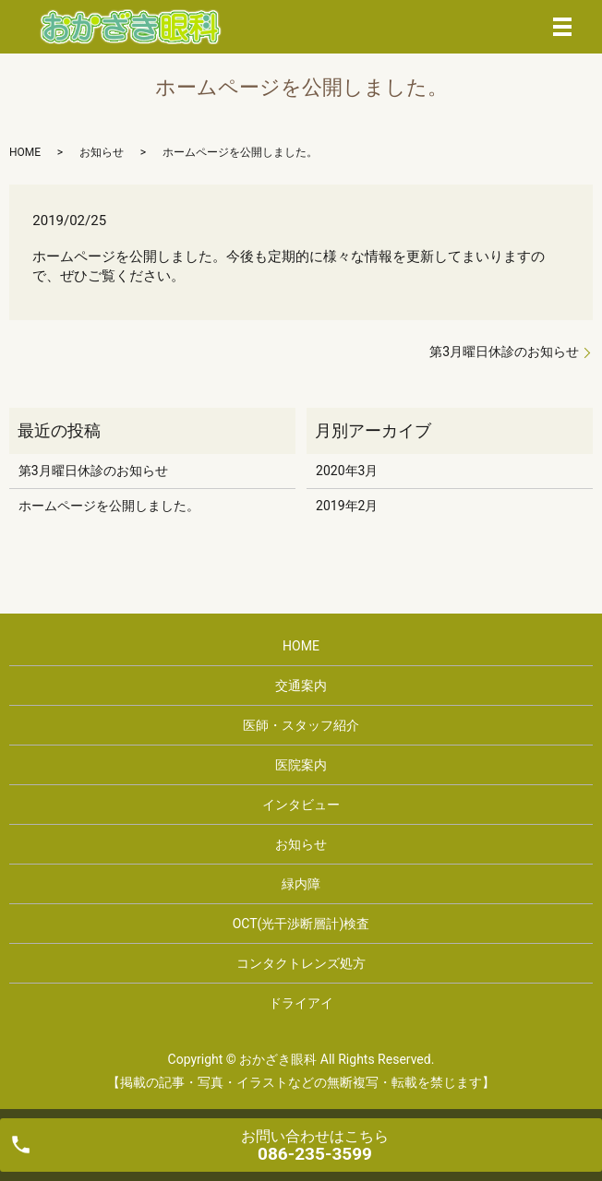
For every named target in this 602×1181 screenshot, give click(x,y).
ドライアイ (301, 1003)
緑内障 (301, 884)
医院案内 (301, 765)
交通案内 (301, 685)
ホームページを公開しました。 (108, 505)
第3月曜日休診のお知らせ (504, 351)
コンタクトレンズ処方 (301, 963)
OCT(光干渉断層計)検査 (301, 923)
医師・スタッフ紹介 (301, 725)
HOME (25, 152)
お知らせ (101, 152)
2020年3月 (347, 470)
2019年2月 (347, 505)
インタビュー (301, 804)
